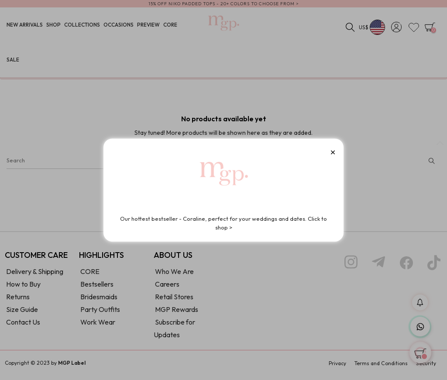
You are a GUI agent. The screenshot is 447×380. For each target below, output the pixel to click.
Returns (18, 300)
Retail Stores (174, 300)
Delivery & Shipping (34, 274)
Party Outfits (100, 312)
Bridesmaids (98, 300)
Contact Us (23, 325)
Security (426, 367)
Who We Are (174, 274)
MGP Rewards (176, 312)
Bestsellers (96, 287)
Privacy (337, 367)
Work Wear (97, 325)
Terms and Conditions (381, 367)
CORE (90, 274)
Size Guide (22, 312)
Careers (167, 287)
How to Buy (23, 287)
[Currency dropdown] (372, 28)
